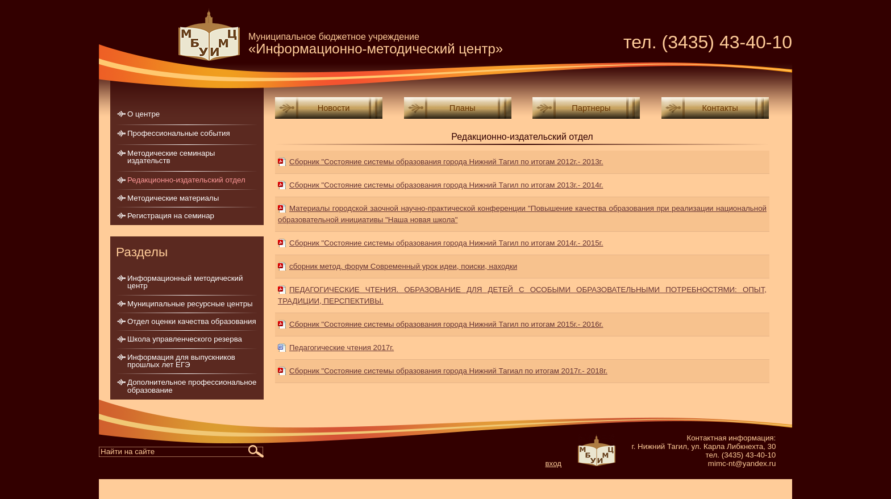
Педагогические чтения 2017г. (341, 347)
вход (554, 463)
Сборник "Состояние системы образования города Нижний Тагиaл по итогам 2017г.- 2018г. (448, 371)
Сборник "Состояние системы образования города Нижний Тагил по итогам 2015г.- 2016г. (446, 324)
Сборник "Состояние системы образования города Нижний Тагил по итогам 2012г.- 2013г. (446, 161)
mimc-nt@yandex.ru (742, 463)
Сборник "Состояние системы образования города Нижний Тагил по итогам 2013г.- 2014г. (446, 185)
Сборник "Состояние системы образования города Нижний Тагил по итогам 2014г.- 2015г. (446, 243)
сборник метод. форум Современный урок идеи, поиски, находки (403, 266)
